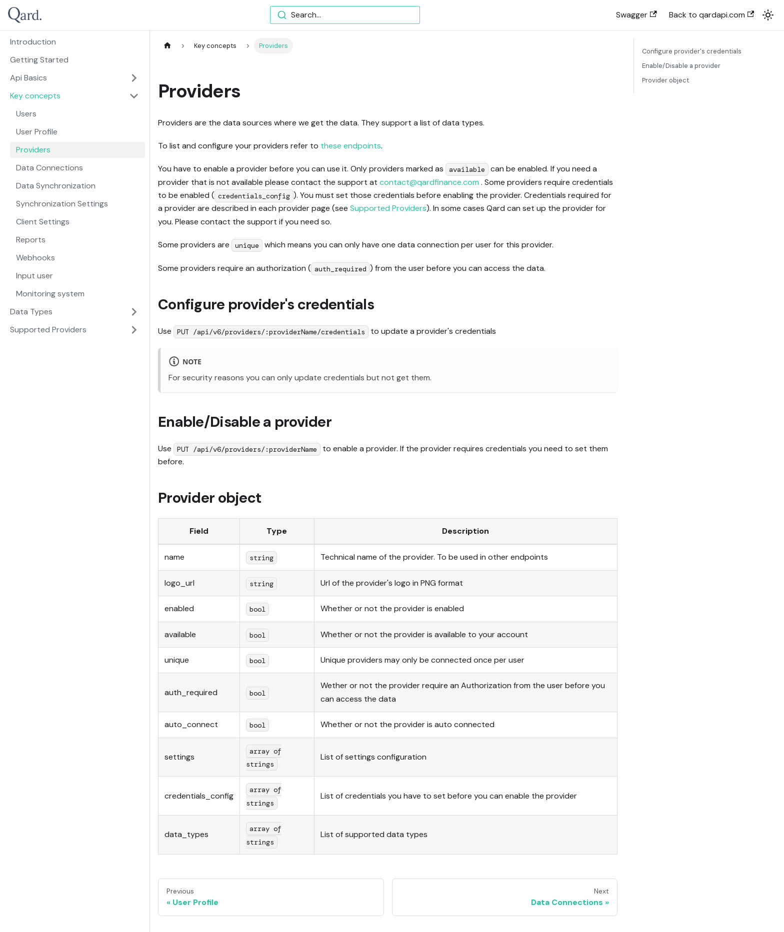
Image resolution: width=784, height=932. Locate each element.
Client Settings (43, 221)
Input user (34, 275)
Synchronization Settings (62, 203)
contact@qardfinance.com (429, 182)
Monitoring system (50, 293)
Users (26, 113)
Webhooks (35, 257)
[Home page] (167, 45)
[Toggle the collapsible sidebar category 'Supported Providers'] (134, 330)
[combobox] (345, 15)
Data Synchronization (56, 185)
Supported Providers (48, 329)
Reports (31, 239)
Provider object (665, 80)
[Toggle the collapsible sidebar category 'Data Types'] (134, 312)
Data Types (31, 311)
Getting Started (39, 59)
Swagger (636, 14)
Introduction (33, 41)
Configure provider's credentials (692, 51)
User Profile (37, 131)
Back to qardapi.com (711, 14)
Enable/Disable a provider (681, 65)
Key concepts (35, 95)
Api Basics (28, 77)
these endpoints (350, 145)
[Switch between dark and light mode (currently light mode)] (768, 15)
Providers (33, 149)
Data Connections (49, 167)
